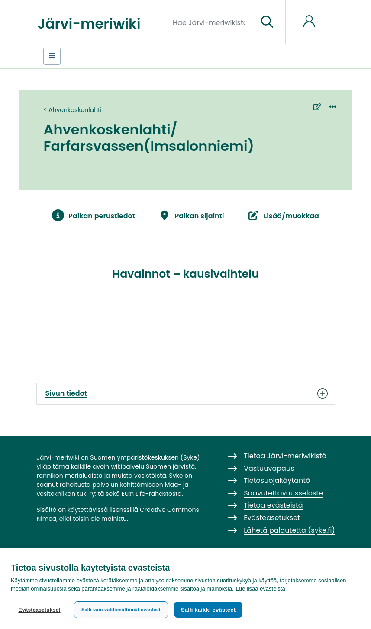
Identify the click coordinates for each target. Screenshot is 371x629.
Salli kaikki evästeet (208, 610)
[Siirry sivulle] (267, 22)
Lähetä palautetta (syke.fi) (289, 530)
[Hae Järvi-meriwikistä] (212, 22)
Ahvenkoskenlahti (75, 109)
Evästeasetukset (39, 610)
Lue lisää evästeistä (260, 588)
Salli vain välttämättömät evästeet (121, 609)
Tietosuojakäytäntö (277, 480)
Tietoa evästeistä (273, 505)
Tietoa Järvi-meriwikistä (285, 456)
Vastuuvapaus (269, 468)
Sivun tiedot (185, 393)
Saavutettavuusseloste (283, 493)
